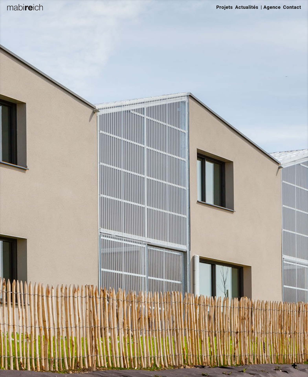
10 (165, 368)
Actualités (246, 7)
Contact (292, 7)
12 (172, 368)
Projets (224, 7)
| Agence (271, 7)
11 (169, 368)
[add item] (294, 366)
